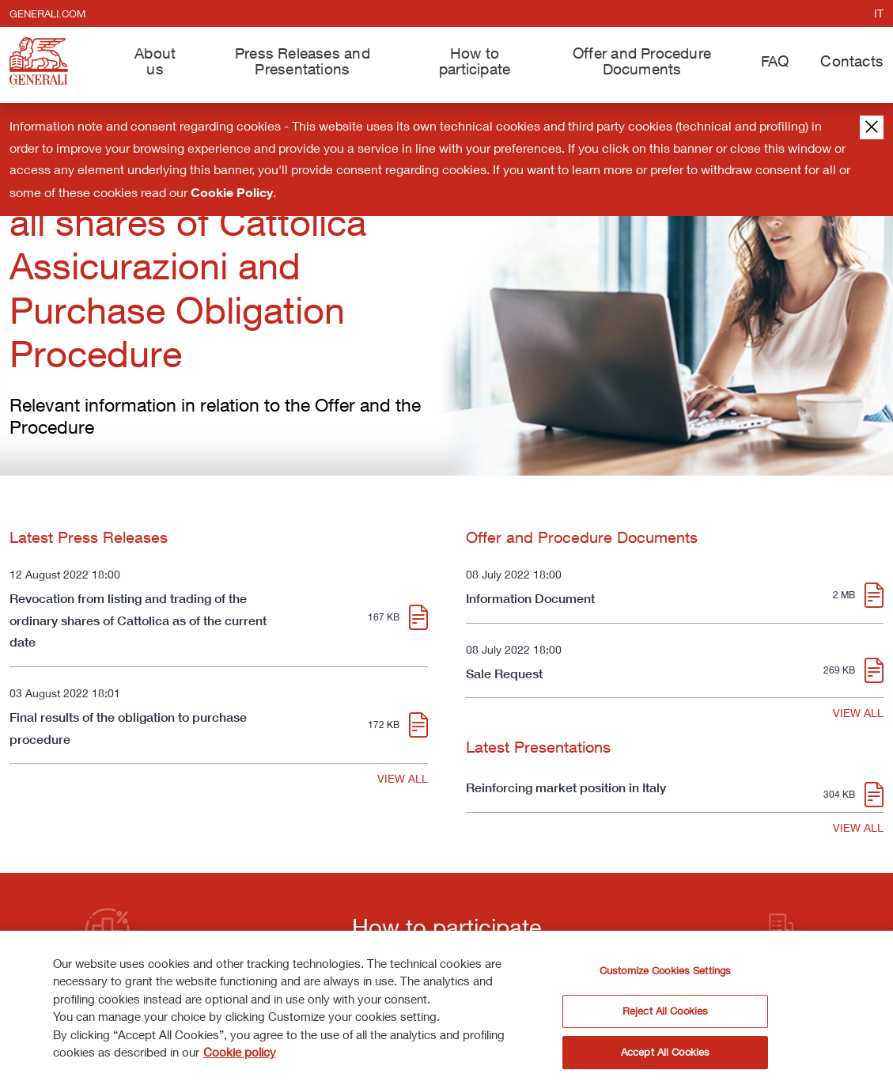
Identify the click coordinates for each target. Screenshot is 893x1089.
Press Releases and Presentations (302, 60)
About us (155, 60)
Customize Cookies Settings (665, 973)
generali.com (47, 13)
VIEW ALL (402, 778)
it (879, 13)
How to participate (474, 60)
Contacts (852, 60)
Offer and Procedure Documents (642, 60)
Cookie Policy (232, 191)
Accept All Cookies (665, 1055)
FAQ (775, 60)
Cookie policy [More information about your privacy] (239, 1055)
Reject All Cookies (665, 1013)
